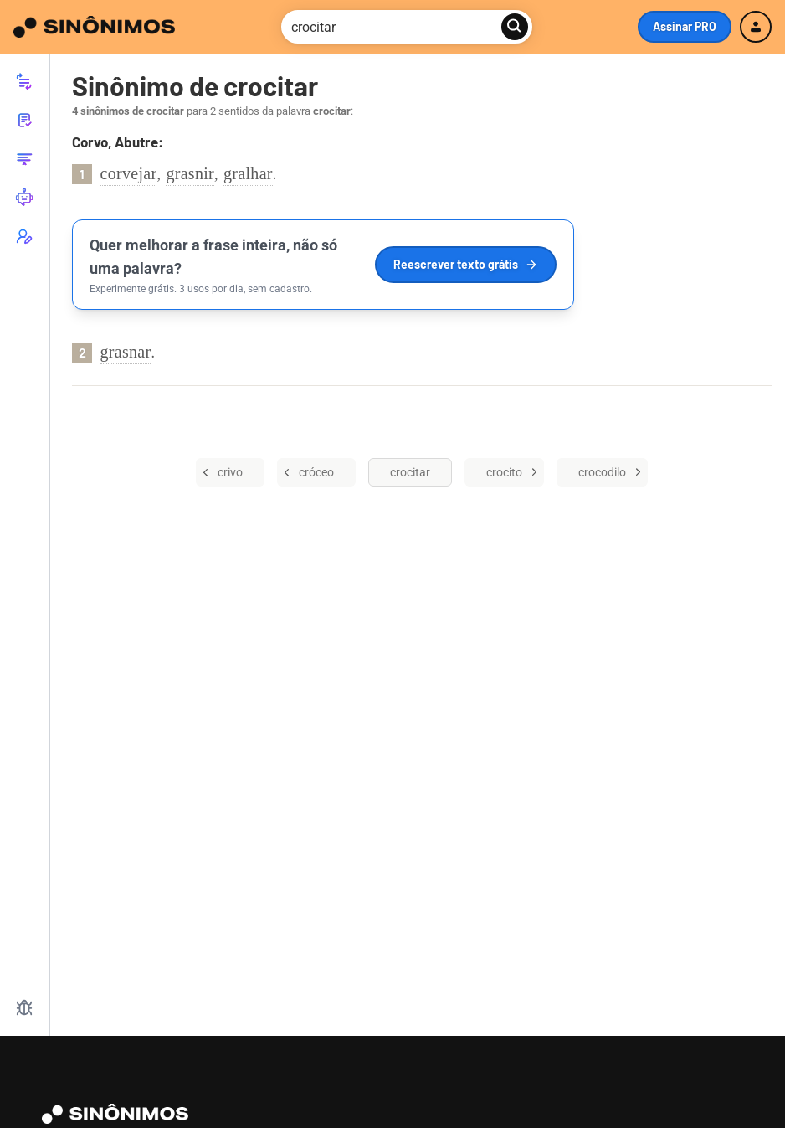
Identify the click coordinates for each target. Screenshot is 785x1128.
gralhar (248, 173)
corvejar (128, 173)
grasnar (125, 352)
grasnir (190, 173)
